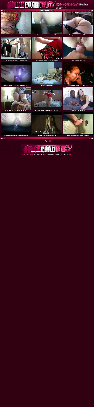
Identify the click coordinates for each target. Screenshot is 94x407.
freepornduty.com (27, 154)
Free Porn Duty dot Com (69, 3)
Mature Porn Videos (68, 4)
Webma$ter (68, 154)
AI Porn (76, 4)
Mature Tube (59, 4)
